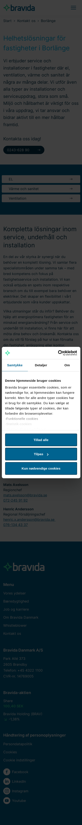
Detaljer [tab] (41, 365)
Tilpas (41, 454)
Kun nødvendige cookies (41, 468)
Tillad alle (40, 439)
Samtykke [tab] (15, 365)
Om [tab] (67, 365)
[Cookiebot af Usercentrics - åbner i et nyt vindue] (58, 353)
